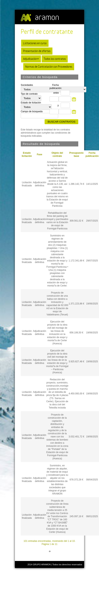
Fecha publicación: (55, 87)
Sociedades (27, 85)
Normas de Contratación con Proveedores (48, 66)
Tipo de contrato (29, 93)
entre (56, 93)
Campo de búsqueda (31, 111)
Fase (39, 154)
